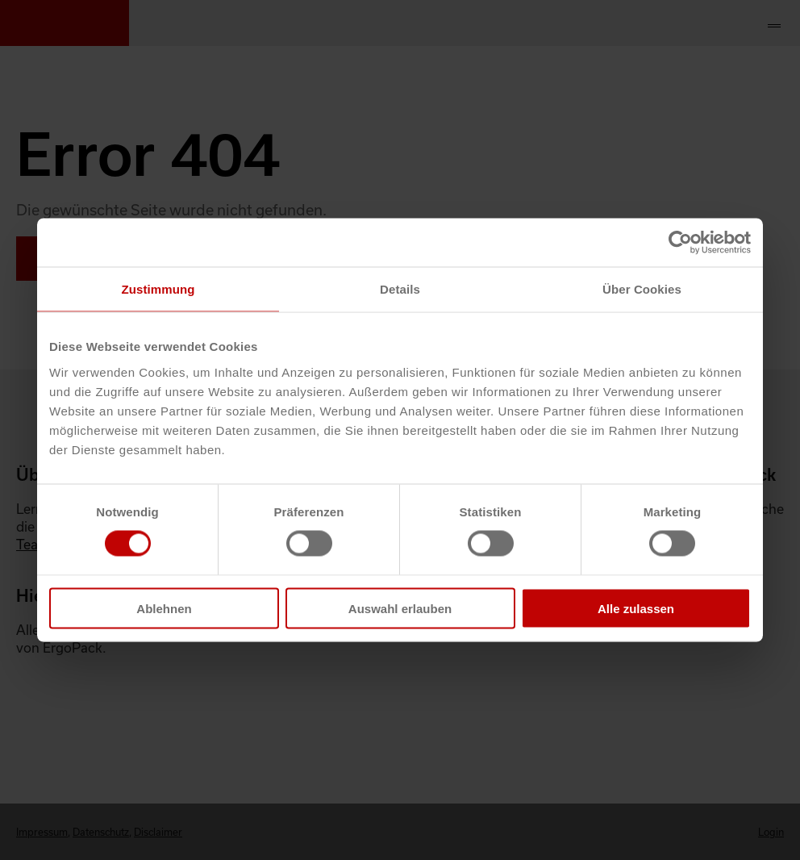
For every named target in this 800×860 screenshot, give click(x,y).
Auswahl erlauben (400, 608)
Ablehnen (163, 608)
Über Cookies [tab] (641, 289)
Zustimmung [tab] (158, 289)
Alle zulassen (636, 608)
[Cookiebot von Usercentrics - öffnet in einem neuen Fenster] (680, 243)
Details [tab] (400, 289)
